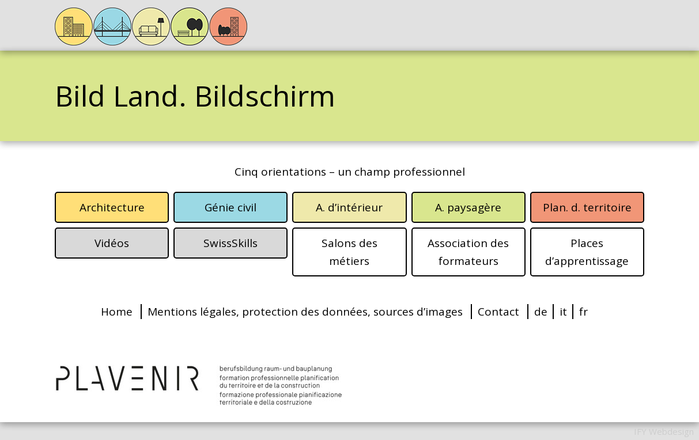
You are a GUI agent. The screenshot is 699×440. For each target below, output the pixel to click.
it (563, 311)
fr (583, 311)
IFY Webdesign (664, 431)
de (540, 311)
